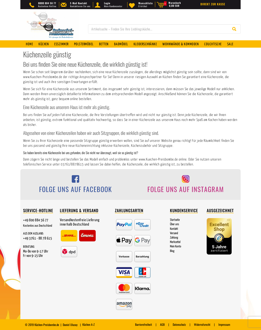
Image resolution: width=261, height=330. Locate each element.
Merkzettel (175, 242)
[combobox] (164, 29)
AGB (162, 324)
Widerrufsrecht (202, 324)
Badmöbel (121, 44)
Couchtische (213, 44)
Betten (104, 44)
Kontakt (174, 229)
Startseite (175, 220)
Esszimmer (61, 44)
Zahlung (174, 237)
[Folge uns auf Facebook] (75, 185)
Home (29, 44)
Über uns (174, 224)
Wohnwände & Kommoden (180, 44)
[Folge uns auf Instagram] (185, 185)
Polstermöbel (84, 44)
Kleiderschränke (145, 44)
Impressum (224, 324)
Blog (172, 251)
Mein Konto (175, 246)
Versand (174, 233)
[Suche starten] (235, 29)
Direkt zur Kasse (212, 4)
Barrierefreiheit (143, 324)
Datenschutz (179, 324)
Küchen (44, 44)
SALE (230, 44)
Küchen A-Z (88, 324)
